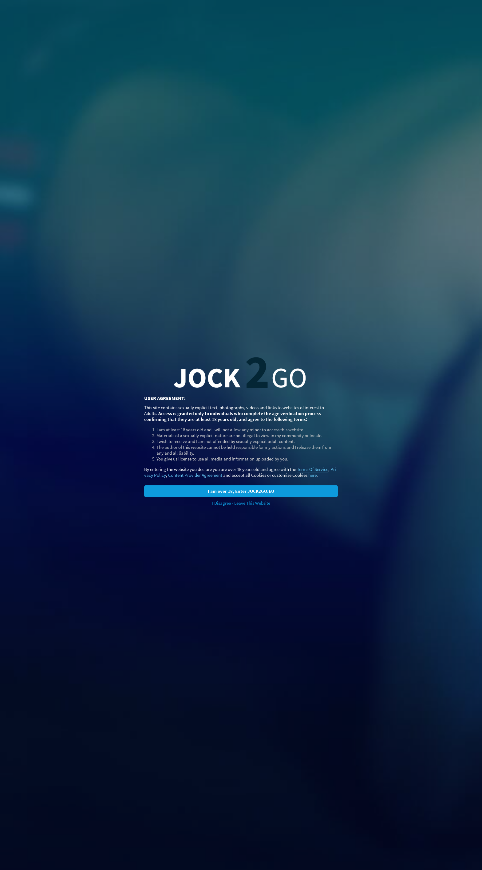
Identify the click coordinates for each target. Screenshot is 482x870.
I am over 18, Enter (241, 491)
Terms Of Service (312, 469)
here (312, 475)
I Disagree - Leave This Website (241, 503)
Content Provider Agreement (195, 475)
